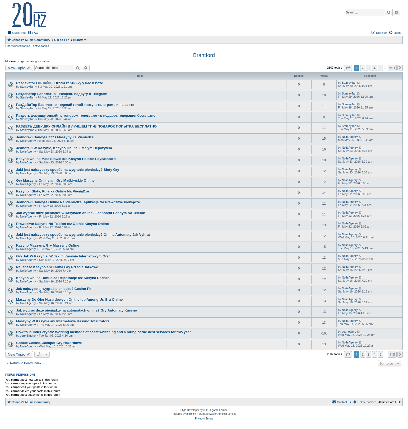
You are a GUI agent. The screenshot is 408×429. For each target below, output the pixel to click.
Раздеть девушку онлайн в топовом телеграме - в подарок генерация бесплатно (85, 115)
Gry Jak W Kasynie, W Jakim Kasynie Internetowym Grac (63, 256)
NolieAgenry (28, 140)
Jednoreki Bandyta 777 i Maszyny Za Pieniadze (55, 137)
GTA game (212, 410)
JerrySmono (28, 335)
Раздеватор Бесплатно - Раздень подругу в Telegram (61, 94)
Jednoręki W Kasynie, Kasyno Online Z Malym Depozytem (64, 148)
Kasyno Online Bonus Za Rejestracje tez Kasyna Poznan (62, 278)
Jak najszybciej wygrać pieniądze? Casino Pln (54, 289)
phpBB (190, 413)
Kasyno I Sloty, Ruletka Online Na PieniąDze (52, 191)
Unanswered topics (17, 46)
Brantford (204, 55)
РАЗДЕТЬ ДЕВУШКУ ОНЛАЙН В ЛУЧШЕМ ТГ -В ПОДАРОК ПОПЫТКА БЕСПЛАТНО (86, 126)
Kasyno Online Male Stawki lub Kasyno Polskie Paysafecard (66, 159)
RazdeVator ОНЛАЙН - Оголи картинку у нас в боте (59, 83)
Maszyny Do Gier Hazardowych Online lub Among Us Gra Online (69, 299)
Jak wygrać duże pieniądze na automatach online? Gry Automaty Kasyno (76, 310)
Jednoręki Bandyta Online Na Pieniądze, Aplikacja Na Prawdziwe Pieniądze (78, 202)
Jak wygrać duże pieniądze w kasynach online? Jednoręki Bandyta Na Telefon (80, 213)
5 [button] (380, 67)
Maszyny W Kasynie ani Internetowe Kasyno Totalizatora (63, 321)
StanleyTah (27, 86)
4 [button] (374, 67)
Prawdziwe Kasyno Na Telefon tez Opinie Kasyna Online (62, 224)
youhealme (349, 331)
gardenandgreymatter (35, 61)
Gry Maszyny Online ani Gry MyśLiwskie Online (55, 180)
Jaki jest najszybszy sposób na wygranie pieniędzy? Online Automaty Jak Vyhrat (83, 235)
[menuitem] (32, 33)
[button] (348, 68)
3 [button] (368, 67)
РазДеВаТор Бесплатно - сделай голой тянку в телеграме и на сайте (75, 105)
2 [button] (363, 67)
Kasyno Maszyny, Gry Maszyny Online (47, 245)
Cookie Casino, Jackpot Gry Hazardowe (49, 343)
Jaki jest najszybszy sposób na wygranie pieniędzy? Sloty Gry (67, 170)
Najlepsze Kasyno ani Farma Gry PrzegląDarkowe (57, 267)
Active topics (41, 46)
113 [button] (392, 67)
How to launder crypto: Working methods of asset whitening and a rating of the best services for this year (103, 332)
